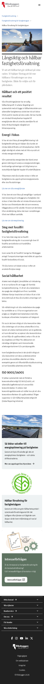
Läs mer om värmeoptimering (13, 220)
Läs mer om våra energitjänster (13, 188)
